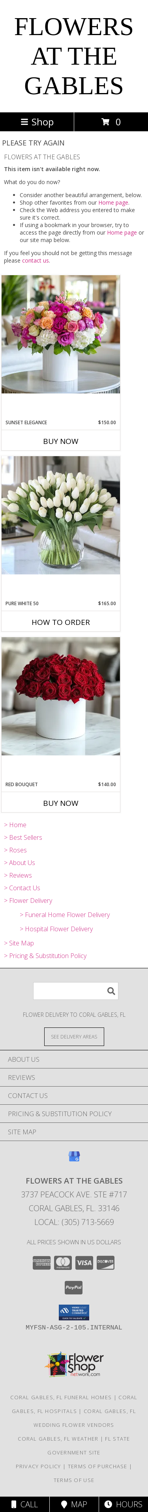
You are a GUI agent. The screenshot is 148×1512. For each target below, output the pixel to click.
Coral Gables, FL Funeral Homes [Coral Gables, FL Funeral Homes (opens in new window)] (61, 1397)
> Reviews (18, 875)
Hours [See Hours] (123, 1504)
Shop (37, 121)
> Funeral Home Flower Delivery (65, 914)
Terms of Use (74, 1480)
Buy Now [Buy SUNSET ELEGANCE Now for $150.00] (61, 441)
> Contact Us (22, 888)
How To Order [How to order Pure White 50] (61, 622)
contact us (35, 260)
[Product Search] (75, 991)
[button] (74, 1312)
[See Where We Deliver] (74, 1036)
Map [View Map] (74, 1504)
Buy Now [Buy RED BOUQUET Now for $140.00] (61, 803)
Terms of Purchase (97, 1466)
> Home (15, 824)
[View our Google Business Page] (74, 1160)
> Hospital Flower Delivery (56, 929)
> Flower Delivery (28, 900)
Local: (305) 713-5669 (74, 1222)
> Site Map (19, 943)
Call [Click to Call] (24, 1504)
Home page (113, 202)
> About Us (19, 862)
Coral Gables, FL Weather (58, 1438)
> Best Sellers (23, 837)
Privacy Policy (38, 1466)
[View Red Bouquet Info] (61, 696)
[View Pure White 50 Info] (61, 515)
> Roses (15, 850)
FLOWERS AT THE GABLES (74, 56)
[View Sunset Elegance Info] (61, 334)
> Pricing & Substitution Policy (45, 955)
